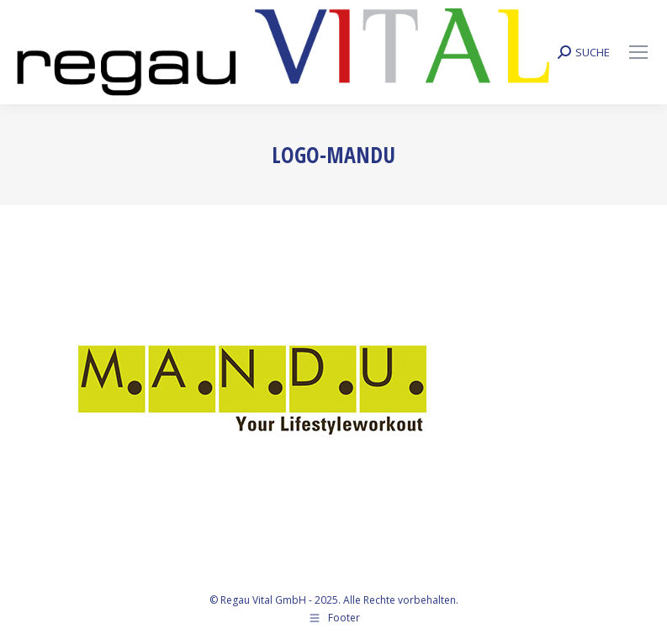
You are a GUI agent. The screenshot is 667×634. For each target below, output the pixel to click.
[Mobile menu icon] (638, 52)
